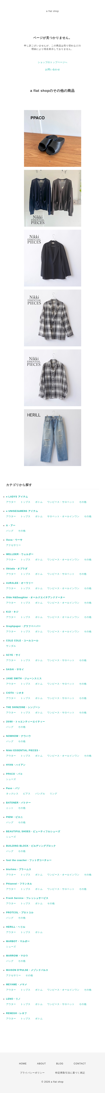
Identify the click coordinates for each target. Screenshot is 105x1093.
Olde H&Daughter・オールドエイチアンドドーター (35, 597)
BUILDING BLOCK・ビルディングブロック (31, 846)
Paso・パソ (13, 788)
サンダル (11, 646)
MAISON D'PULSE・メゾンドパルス (27, 970)
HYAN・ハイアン (16, 765)
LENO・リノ (13, 999)
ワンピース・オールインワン (63, 559)
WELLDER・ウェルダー (20, 554)
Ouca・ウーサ (14, 540)
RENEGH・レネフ (16, 1013)
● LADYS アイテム (17, 496)
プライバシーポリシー (32, 1072)
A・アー (10, 525)
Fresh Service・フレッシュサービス (27, 898)
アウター (11, 502)
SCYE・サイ (13, 655)
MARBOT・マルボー (18, 941)
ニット (10, 808)
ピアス (26, 793)
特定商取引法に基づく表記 (70, 1072)
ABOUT (41, 1063)
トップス (25, 502)
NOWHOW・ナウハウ (18, 736)
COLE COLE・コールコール (22, 640)
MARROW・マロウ (17, 955)
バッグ (10, 530)
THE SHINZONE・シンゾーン (23, 707)
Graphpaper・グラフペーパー (23, 626)
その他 (83, 502)
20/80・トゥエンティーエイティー (25, 721)
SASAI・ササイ (15, 669)
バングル (40, 793)
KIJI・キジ (12, 612)
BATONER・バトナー (18, 802)
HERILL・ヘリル (15, 927)
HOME (23, 1063)
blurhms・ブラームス (18, 869)
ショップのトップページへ (52, 62)
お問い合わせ (52, 69)
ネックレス (12, 793)
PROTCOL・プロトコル (20, 912)
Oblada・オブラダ (16, 568)
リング (53, 793)
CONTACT (80, 1063)
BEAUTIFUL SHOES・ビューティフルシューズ (33, 831)
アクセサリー (13, 545)
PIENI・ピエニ (14, 817)
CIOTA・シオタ (15, 693)
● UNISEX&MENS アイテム (22, 511)
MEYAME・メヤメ (16, 984)
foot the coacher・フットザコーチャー (29, 860)
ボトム (39, 502)
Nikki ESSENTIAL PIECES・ (23, 750)
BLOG (59, 1063)
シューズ (11, 779)
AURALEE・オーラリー (19, 583)
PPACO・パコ (14, 774)
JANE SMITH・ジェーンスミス (24, 678)
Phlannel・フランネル (19, 883)
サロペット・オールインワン (63, 516)
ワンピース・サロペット (61, 502)
